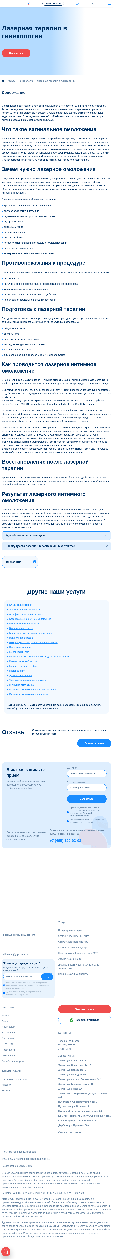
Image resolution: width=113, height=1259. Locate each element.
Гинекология (13, 561)
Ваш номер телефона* (76, 782)
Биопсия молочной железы (24, 623)
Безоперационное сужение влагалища (30, 619)
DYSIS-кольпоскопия (20, 605)
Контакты (64, 1032)
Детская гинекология (20, 675)
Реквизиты (7, 1090)
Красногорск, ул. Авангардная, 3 (77, 1120)
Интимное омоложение (22, 685)
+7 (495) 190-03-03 (65, 840)
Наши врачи (8, 1027)
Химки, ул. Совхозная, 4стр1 (74, 1065)
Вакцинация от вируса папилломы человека (33, 642)
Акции (5, 1021)
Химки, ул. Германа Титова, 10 (75, 1084)
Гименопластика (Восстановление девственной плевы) (39, 656)
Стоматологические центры (73, 941)
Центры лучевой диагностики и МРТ (78, 953)
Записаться (16, 53)
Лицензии (7, 1085)
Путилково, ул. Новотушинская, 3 (77, 1101)
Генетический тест (19, 652)
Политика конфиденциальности (19, 1152)
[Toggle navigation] (109, 3)
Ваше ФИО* (72, 768)
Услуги (62, 922)
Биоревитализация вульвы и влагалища (31, 633)
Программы (8, 1038)
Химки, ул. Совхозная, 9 (72, 1060)
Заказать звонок (84, 1009)
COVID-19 (7, 1044)
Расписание (8, 1032)
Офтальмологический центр (73, 936)
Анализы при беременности (24, 609)
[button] (34, 561)
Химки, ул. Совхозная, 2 (72, 1070)
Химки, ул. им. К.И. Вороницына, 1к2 (79, 1079)
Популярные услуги (70, 930)
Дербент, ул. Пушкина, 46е (73, 1125)
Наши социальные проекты (73, 974)
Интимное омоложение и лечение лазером (32, 689)
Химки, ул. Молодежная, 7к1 (74, 1074)
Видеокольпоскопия (20, 647)
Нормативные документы (15, 1079)
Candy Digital (25, 1166)
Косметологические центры (73, 947)
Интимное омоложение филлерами (28, 694)
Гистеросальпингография (23, 666)
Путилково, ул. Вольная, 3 (73, 1106)
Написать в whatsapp (84, 1020)
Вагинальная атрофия (21, 638)
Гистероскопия (17, 671)
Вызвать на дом (53, 3)
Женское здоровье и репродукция (27, 680)
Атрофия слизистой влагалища (26, 614)
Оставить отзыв (94, 743)
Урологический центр (70, 959)
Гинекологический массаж (23, 661)
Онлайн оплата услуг (13, 1061)
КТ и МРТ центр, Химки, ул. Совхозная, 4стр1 (84, 1116)
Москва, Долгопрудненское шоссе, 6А (80, 1111)
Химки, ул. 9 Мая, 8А (70, 1089)
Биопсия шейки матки (21, 628)
